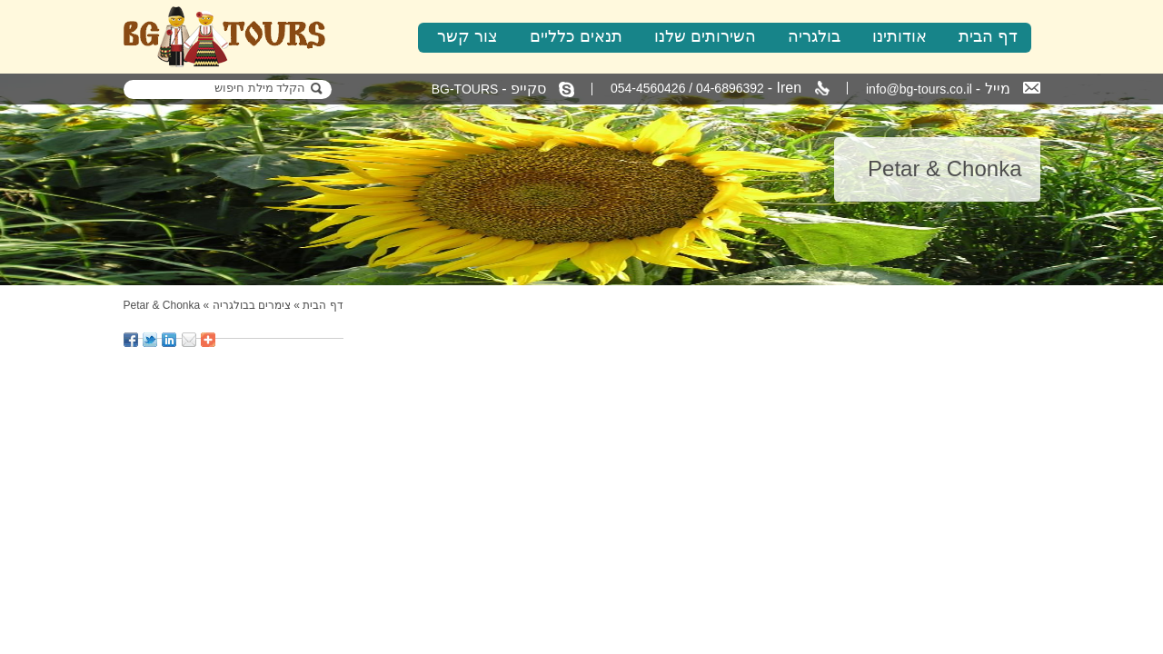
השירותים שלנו (705, 36)
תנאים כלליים (576, 36)
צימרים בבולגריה (252, 305)
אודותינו (899, 36)
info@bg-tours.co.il (953, 88)
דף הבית (988, 36)
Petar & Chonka (162, 305)
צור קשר (467, 36)
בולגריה (814, 36)
